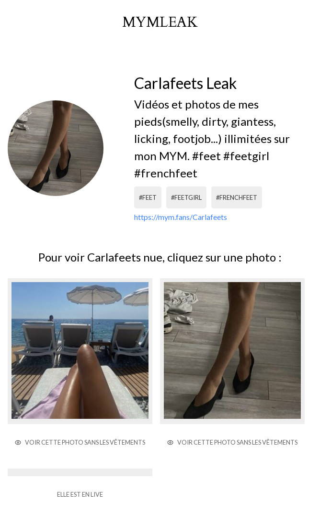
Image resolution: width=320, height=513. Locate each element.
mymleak (160, 22)
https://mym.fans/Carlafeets (180, 216)
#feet (148, 197)
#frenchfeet (236, 197)
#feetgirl (186, 197)
